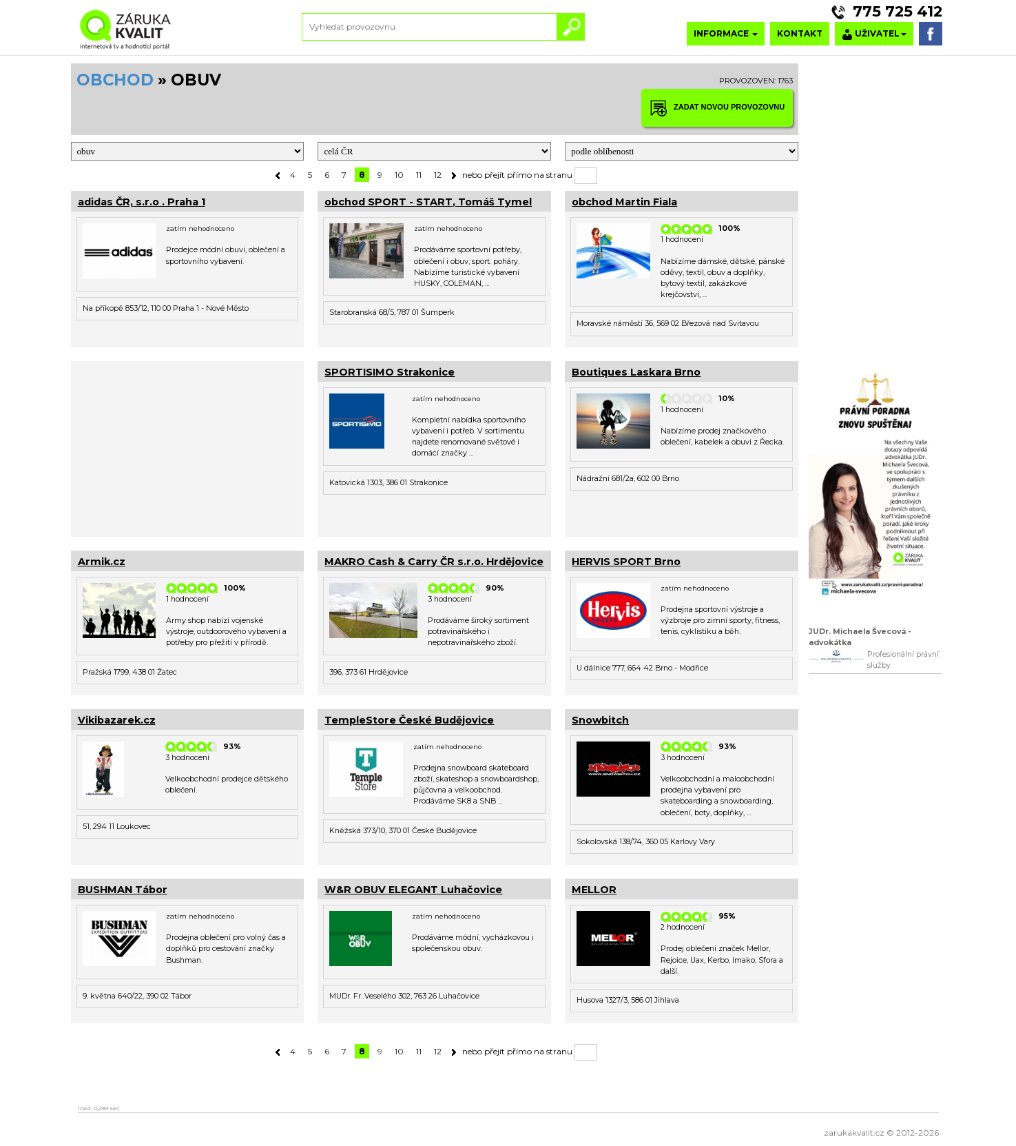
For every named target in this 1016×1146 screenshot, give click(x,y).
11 (419, 175)
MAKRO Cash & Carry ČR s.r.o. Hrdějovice (433, 561)
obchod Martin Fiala (624, 202)
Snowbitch (600, 720)
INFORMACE (726, 33)
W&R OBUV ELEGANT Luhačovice (413, 889)
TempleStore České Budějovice (409, 720)
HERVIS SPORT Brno (626, 561)
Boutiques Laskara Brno (636, 372)
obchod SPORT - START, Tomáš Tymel (428, 202)
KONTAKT (799, 33)
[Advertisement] (187, 447)
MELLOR (594, 889)
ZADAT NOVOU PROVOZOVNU (717, 107)
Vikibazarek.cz (117, 720)
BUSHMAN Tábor (122, 889)
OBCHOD (115, 80)
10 (399, 175)
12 (438, 175)
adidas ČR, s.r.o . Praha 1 (141, 202)
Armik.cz (101, 561)
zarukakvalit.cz (854, 1132)
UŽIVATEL (874, 34)
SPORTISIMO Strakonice (389, 372)
